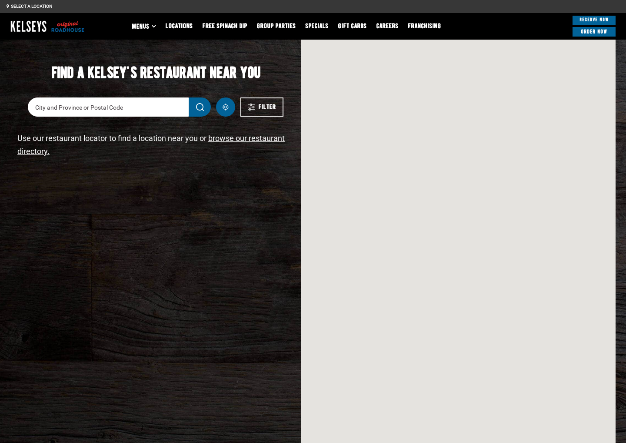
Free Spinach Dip (224, 26)
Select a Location (29, 6)
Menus (140, 26)
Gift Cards (352, 26)
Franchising (424, 26)
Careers (387, 26)
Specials (316, 26)
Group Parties (276, 26)
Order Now (594, 30)
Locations (179, 26)
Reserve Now (594, 19)
